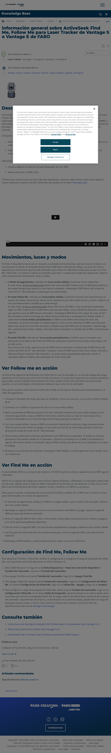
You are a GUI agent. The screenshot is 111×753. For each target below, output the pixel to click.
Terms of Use (70, 134)
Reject (55, 149)
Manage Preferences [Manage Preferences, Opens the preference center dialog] (55, 157)
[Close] (94, 109)
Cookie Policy (56, 134)
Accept (55, 142)
